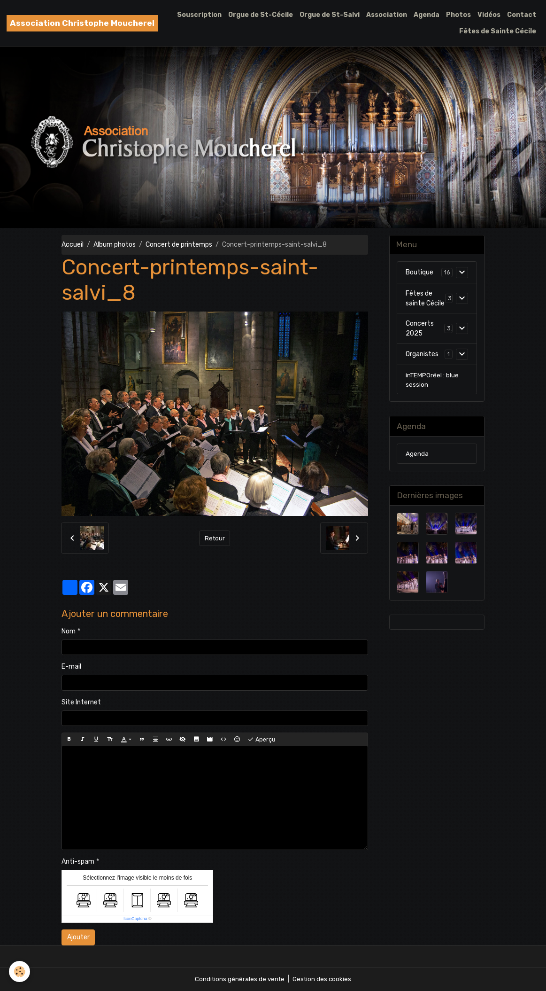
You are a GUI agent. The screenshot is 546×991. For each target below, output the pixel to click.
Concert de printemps (179, 245)
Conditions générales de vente (239, 979)
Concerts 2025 (420, 329)
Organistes (422, 355)
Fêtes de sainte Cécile (425, 299)
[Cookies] (20, 971)
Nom (69, 631)
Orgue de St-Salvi (330, 15)
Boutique (419, 273)
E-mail (71, 667)
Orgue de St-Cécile (260, 15)
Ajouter (78, 937)
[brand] (82, 23)
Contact (521, 15)
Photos (458, 15)
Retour (214, 538)
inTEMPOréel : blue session (433, 381)
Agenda (426, 15)
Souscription (199, 15)
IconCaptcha (135, 918)
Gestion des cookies (323, 979)
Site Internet (81, 702)
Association (386, 15)
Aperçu (261, 739)
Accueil (73, 245)
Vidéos (488, 15)
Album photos (114, 245)
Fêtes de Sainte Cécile (497, 31)
